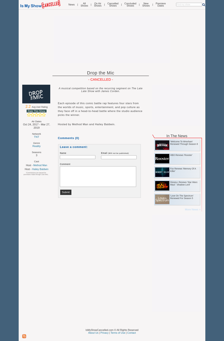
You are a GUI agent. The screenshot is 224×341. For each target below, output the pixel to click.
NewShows (146, 4)
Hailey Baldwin (40, 169)
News (71, 5)
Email (115, 153)
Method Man (40, 165)
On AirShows (97, 4)
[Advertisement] (112, 39)
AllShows (84, 4)
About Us (93, 333)
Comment (65, 164)
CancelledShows (113, 4)
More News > (193, 209)
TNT (36, 136)
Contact (131, 333)
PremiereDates (161, 4)
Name (63, 153)
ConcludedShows (130, 4)
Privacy (104, 333)
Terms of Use (118, 333)
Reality (36, 146)
